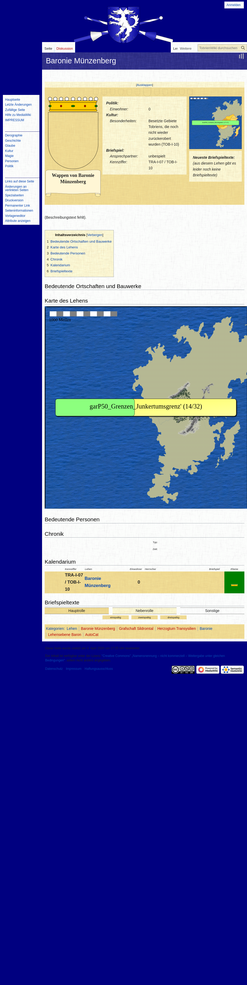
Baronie (206, 628)
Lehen (72, 628)
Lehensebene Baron (64, 634)
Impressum (73, 669)
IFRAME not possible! (215, 122)
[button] (144, 84)
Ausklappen (144, 84)
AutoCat (92, 634)
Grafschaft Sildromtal (136, 628)
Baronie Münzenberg (98, 628)
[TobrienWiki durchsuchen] (222, 48)
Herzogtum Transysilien (176, 628)
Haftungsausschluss (99, 669)
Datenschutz (54, 669)
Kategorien (55, 628)
